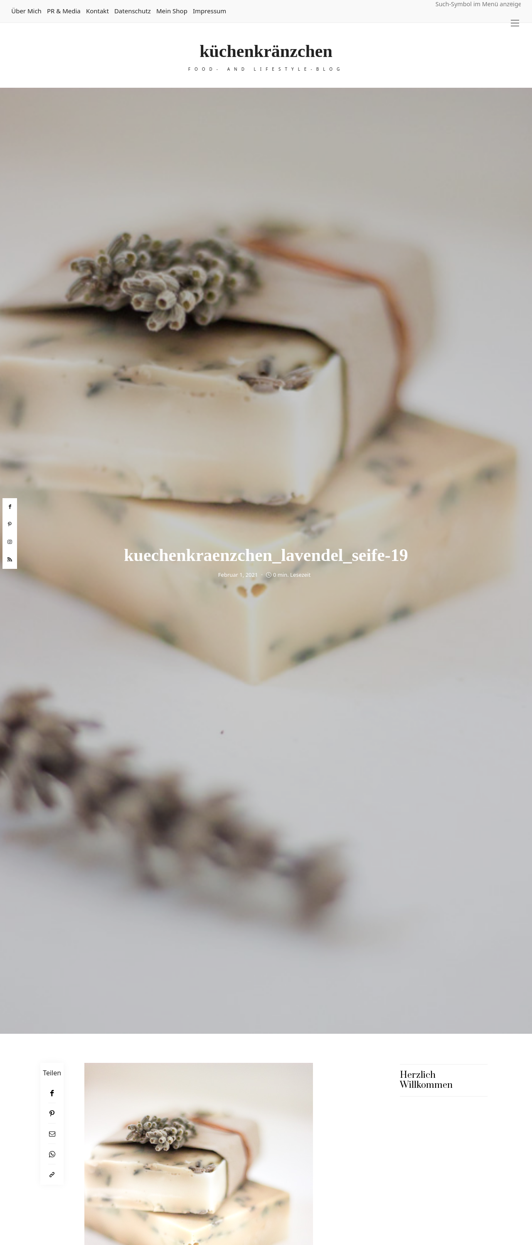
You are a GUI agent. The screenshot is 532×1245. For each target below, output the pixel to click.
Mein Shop (171, 11)
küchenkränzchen (266, 51)
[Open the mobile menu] (515, 23)
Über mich (26, 11)
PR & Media (64, 11)
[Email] (52, 1134)
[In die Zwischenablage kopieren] (52, 1174)
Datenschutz (132, 11)
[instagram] (9, 542)
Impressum (209, 11)
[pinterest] (9, 524)
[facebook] (9, 507)
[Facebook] (52, 1093)
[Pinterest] (52, 1113)
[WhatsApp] (52, 1154)
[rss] (9, 559)
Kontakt (97, 11)
